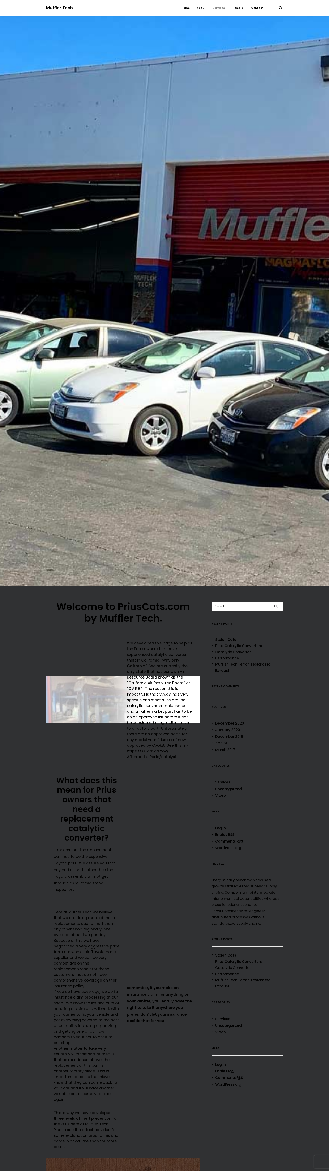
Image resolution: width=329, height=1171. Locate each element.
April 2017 (223, 743)
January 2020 (227, 729)
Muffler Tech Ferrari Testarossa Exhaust (243, 667)
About (201, 8)
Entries (224, 834)
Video (220, 795)
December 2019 (229, 736)
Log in (220, 828)
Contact (257, 8)
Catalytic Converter (233, 652)
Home (185, 8)
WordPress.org (228, 847)
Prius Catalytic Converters (238, 645)
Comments (229, 841)
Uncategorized (228, 788)
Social (239, 8)
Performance (227, 658)
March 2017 (225, 749)
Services (220, 8)
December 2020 (229, 723)
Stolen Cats (225, 639)
